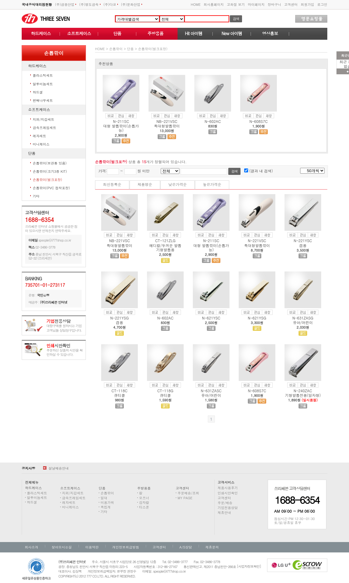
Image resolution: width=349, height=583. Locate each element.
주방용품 (155, 33)
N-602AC (212, 121)
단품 (117, 33)
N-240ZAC (303, 390)
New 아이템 (232, 33)
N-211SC (121, 121)
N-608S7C (258, 121)
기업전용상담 (228, 507)
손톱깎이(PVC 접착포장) (51, 188)
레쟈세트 (39, 136)
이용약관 (92, 547)
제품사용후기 (228, 487)
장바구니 (274, 4)
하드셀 (38, 92)
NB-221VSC (166, 121)
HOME (195, 4)
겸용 (303, 245)
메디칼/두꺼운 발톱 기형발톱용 (165, 247)
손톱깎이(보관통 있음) (50, 163)
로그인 (322, 4)
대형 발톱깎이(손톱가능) (121, 128)
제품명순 (145, 184)
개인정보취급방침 (125, 547)
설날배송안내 (56, 468)
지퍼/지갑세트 (43, 119)
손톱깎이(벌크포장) (47, 180)
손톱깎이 (116, 48)
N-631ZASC (211, 390)
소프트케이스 (79, 33)
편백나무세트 (43, 100)
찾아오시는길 (62, 547)
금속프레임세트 (44, 128)
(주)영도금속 (89, 4)
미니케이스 (41, 144)
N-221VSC (257, 240)
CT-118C (119, 390)
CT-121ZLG (165, 240)
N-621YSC (211, 317)
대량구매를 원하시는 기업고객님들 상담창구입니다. (64, 325)
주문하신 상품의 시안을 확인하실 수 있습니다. (64, 350)
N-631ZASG (302, 317)
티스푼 (144, 507)
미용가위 (107, 502)
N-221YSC (303, 240)
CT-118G (165, 390)
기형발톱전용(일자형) (303, 395)
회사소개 (31, 547)
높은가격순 (212, 184)
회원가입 (307, 4)
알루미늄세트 (43, 84)
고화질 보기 (236, 4)
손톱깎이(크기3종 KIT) (50, 171)
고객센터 (291, 4)
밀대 (104, 498)
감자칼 (144, 502)
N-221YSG (119, 317)
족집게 (106, 507)
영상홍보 (270, 33)
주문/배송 (225, 502)
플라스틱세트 (43, 75)
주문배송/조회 (188, 493)
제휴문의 (212, 547)
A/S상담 (185, 547)
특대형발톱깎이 (167, 125)
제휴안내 (224, 512)
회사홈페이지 (214, 4)
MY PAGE (185, 498)
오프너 (144, 498)
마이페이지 (256, 4)
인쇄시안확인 (228, 493)
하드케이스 (41, 33)
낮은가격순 (177, 184)
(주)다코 (111, 4)
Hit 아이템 (193, 33)
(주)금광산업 (65, 4)
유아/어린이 (303, 322)
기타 (36, 196)
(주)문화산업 (131, 4)
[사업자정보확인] (249, 566)
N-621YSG (257, 317)
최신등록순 (112, 184)
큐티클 (119, 395)
